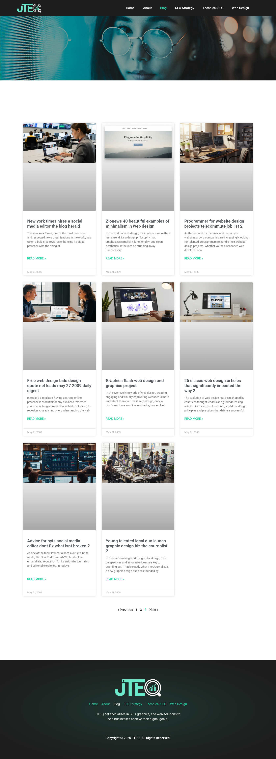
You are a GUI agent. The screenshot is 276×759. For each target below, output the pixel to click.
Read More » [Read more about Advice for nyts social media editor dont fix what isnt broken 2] (36, 579)
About (147, 8)
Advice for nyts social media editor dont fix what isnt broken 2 (58, 543)
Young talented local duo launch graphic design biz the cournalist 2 (136, 545)
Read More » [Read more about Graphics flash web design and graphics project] (115, 419)
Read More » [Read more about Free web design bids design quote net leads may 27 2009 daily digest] (36, 419)
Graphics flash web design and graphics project (135, 383)
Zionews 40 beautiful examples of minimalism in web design (137, 224)
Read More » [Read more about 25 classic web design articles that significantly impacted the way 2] (193, 419)
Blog (163, 8)
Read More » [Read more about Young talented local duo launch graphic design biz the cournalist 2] (115, 579)
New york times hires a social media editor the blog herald (54, 224)
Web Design (240, 8)
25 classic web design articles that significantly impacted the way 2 (212, 385)
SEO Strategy (184, 8)
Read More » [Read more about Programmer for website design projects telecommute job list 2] (193, 258)
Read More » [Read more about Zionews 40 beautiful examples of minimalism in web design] (115, 258)
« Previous (125, 609)
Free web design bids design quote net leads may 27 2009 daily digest (59, 385)
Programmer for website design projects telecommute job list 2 (214, 224)
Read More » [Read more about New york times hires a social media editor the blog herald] (36, 258)
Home (130, 8)
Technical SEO (213, 8)
